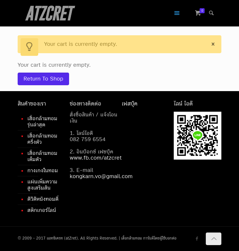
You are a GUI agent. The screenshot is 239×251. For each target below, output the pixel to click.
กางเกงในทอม (42, 170)
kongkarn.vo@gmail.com (101, 176)
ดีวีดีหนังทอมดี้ (43, 199)
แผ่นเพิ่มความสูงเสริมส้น (42, 185)
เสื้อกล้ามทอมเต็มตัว (42, 156)
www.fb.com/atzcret (96, 158)
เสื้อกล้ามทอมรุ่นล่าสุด (42, 122)
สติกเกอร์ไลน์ (41, 210)
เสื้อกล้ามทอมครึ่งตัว (42, 139)
